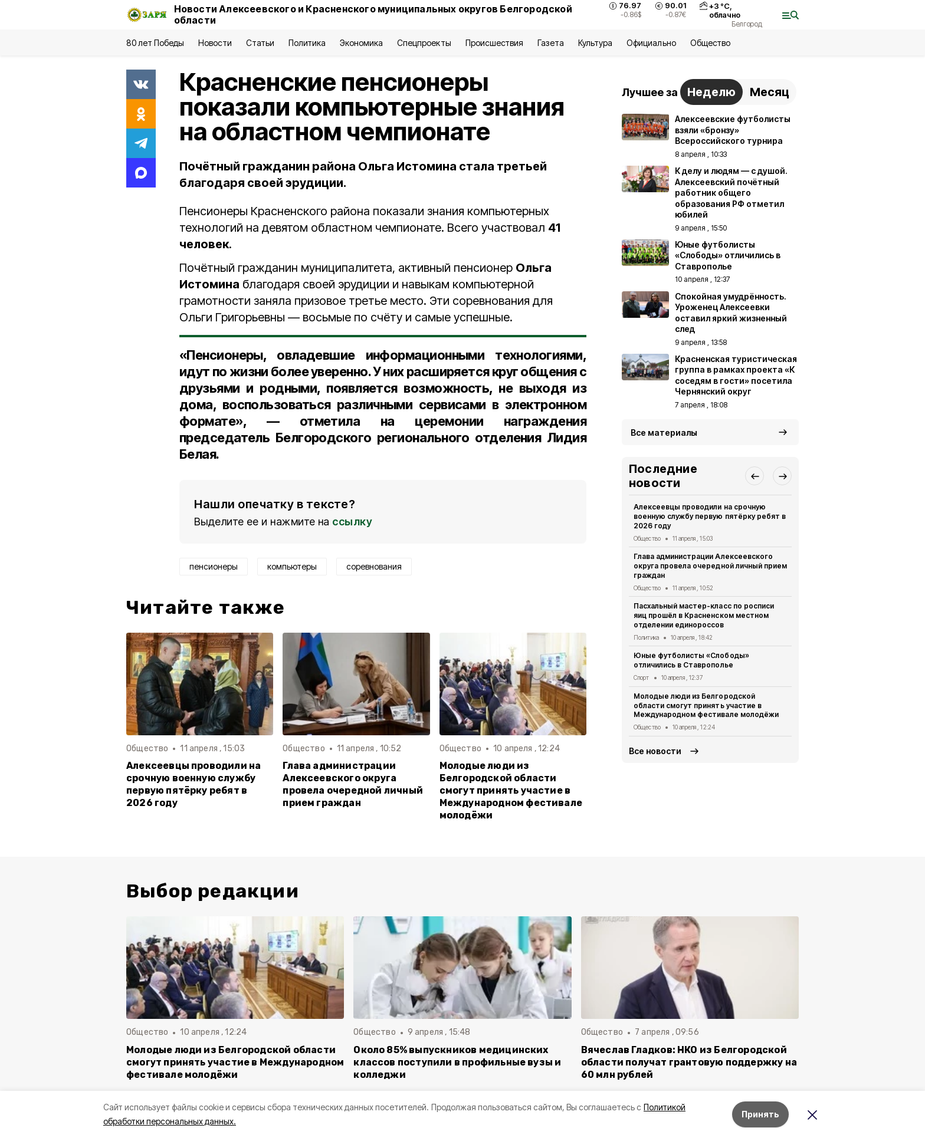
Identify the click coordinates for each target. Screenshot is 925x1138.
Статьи (260, 43)
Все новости (655, 751)
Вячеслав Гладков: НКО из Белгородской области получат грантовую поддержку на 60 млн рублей (689, 1062)
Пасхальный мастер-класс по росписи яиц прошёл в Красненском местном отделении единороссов (704, 615)
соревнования (374, 566)
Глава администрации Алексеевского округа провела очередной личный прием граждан (353, 784)
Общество (710, 43)
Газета (550, 43)
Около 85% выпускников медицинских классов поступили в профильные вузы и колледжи (457, 1062)
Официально (650, 43)
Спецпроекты (424, 43)
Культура (595, 43)
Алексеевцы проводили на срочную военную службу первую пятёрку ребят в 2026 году (193, 784)
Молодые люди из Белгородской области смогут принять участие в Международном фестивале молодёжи (510, 790)
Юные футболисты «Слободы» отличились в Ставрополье (691, 660)
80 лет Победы (155, 43)
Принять (760, 1114)
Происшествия (494, 43)
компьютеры (292, 566)
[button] (754, 475)
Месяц (769, 92)
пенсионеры (213, 566)
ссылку (352, 521)
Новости (214, 43)
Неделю (711, 92)
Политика (307, 43)
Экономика (361, 43)
